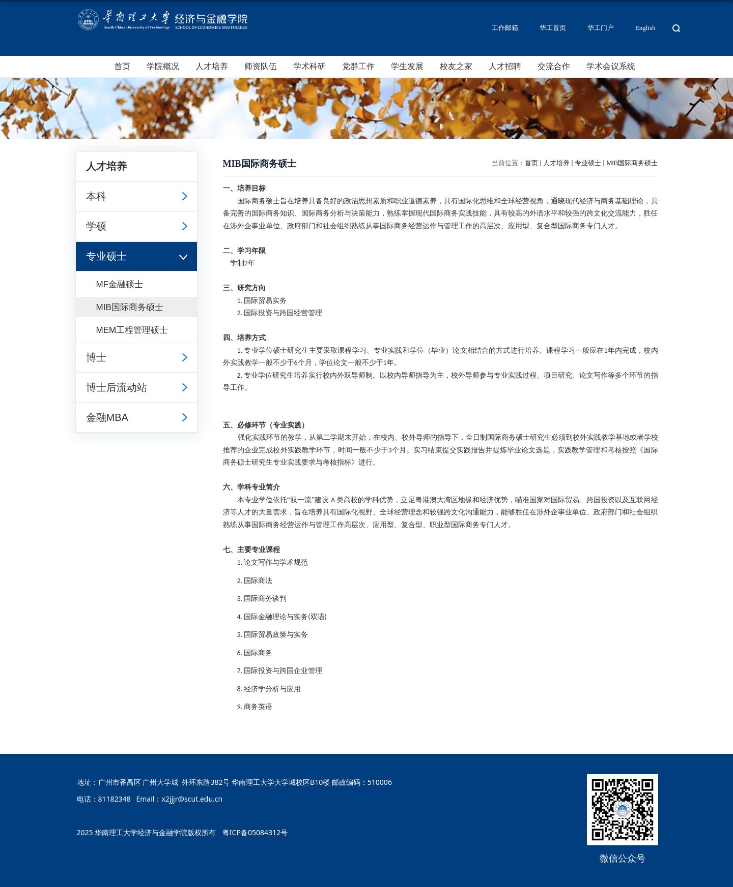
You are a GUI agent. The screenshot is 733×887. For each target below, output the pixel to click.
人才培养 (211, 66)
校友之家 (456, 66)
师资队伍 (260, 66)
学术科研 (309, 66)
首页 (122, 66)
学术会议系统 (610, 66)
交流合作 (554, 66)
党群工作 (358, 66)
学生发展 (407, 66)
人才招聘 (505, 66)
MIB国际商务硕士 (632, 163)
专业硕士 (588, 163)
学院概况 (163, 66)
